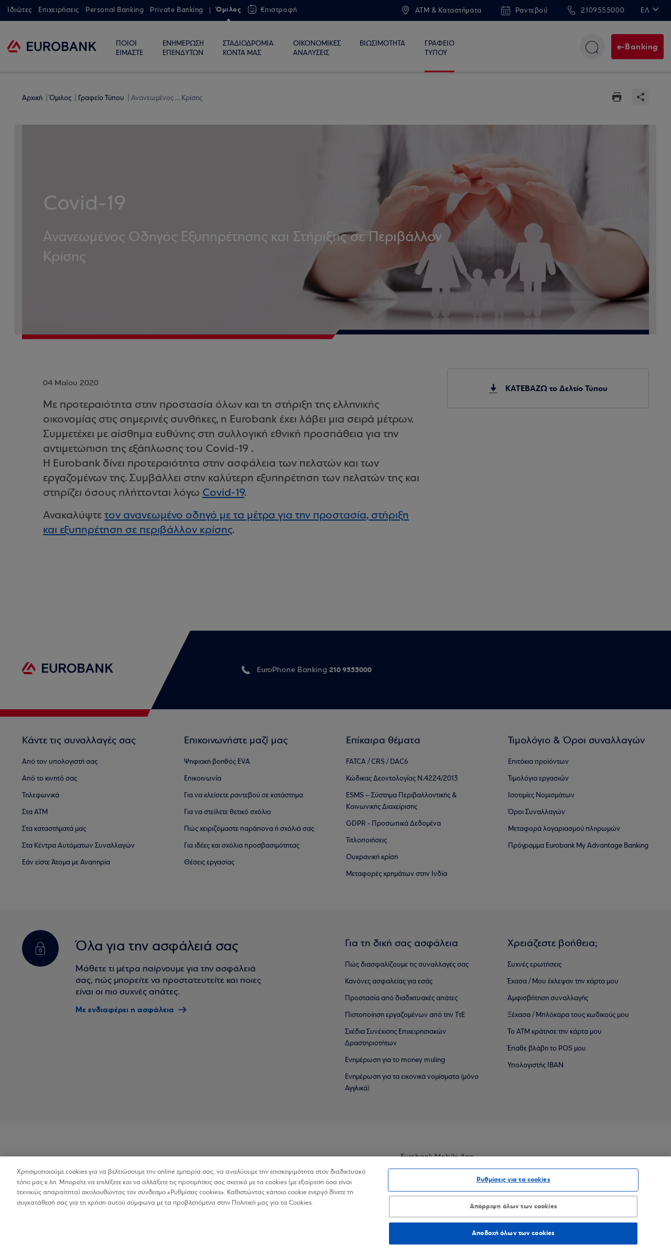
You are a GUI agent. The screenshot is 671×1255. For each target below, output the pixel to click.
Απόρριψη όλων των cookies (513, 1206)
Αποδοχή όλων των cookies (513, 1233)
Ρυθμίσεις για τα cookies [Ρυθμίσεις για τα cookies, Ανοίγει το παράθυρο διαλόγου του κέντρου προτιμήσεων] (513, 1179)
